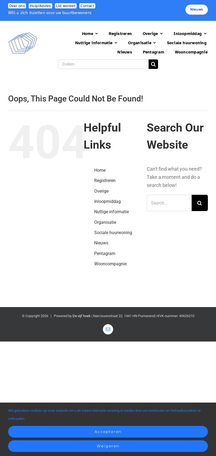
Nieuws (101, 242)
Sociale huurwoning (113, 232)
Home (100, 170)
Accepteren (108, 431)
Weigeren (108, 446)
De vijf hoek (82, 316)
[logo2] (23, 34)
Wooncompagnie (110, 263)
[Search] (153, 64)
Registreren (105, 180)
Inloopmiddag (107, 201)
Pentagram (104, 253)
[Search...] (169, 203)
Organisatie (105, 222)
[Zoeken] (103, 64)
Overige (101, 191)
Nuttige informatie (111, 211)
